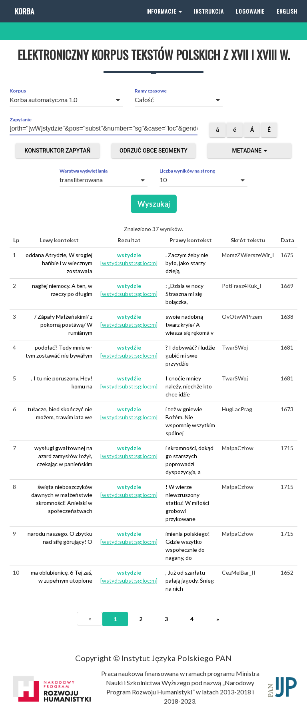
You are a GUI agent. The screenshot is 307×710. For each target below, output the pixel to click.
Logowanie (250, 20)
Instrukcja (209, 20)
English (287, 20)
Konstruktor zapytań (58, 150)
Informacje (164, 20)
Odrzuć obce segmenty (153, 150)
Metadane (249, 150)
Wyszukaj (154, 203)
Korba (24, 20)
